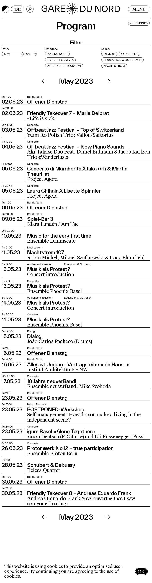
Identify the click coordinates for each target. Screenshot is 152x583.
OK (141, 571)
